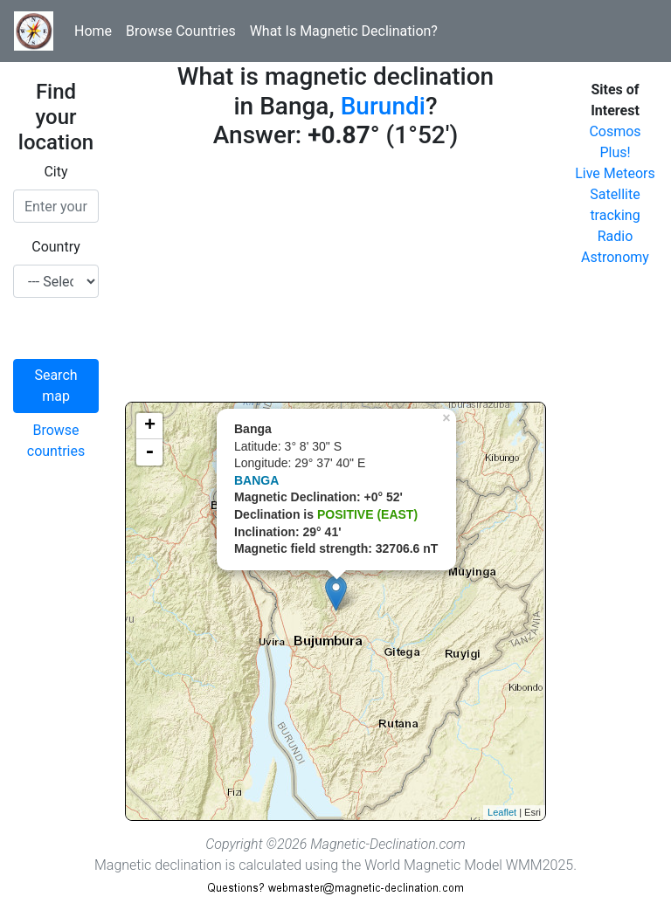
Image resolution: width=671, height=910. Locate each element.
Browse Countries (181, 31)
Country (55, 246)
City (55, 171)
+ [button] (150, 426)
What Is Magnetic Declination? (344, 31)
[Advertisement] (335, 279)
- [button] (149, 452)
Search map (55, 385)
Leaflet (502, 812)
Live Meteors (615, 173)
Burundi (383, 106)
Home (93, 31)
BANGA (256, 480)
